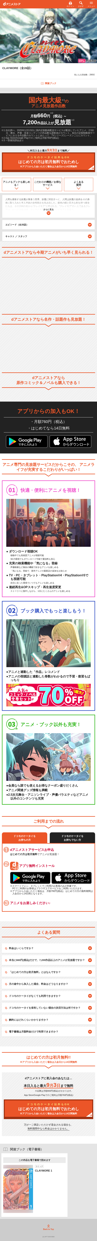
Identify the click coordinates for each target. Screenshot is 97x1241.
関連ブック (48, 83)
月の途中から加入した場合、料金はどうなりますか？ (38, 983)
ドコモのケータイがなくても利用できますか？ (35, 996)
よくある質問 (79, 183)
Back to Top (48, 1227)
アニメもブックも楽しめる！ (16, 183)
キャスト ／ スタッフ (16, 236)
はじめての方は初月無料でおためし (48, 162)
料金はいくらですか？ (21, 948)
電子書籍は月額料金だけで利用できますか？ (33, 1031)
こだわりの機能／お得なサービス (47, 183)
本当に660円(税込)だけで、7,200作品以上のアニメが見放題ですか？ (47, 960)
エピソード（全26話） (48, 225)
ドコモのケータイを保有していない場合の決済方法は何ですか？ (44, 1007)
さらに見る (48, 211)
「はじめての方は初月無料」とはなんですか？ (35, 972)
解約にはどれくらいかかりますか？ (28, 1019)
